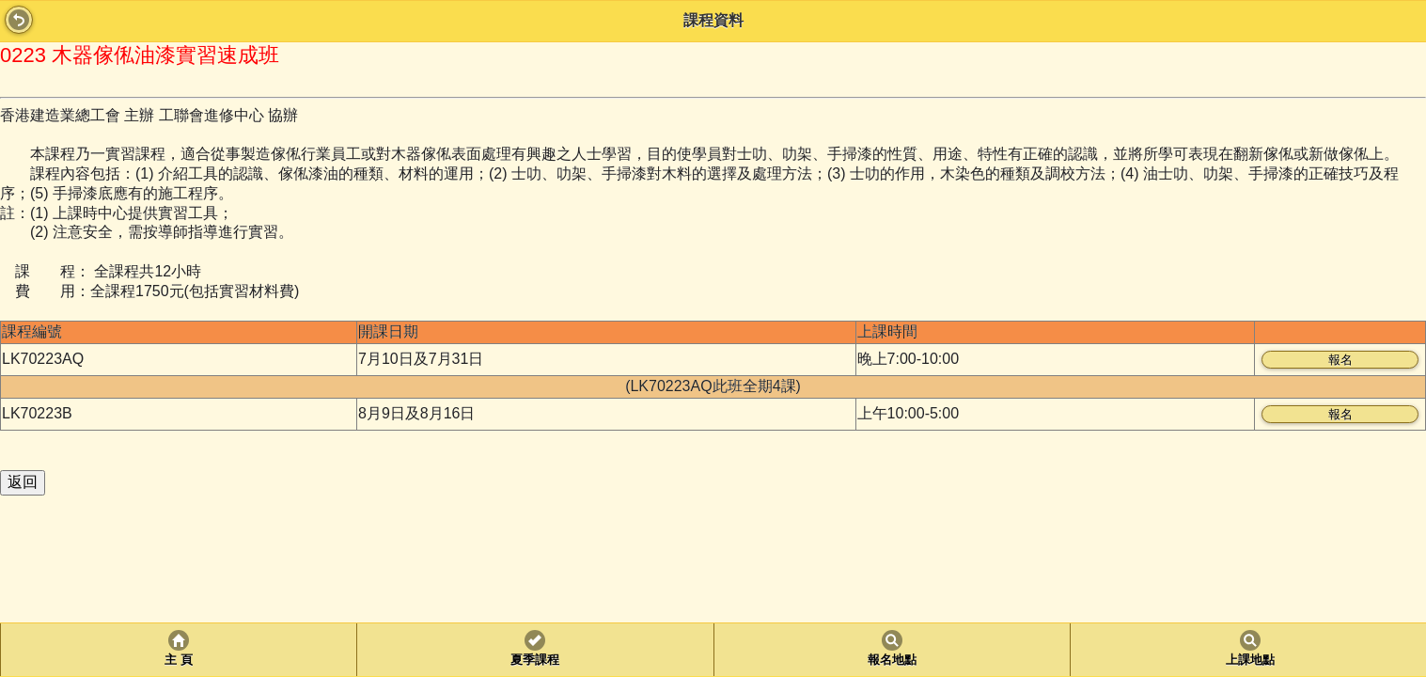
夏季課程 (534, 660)
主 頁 (178, 660)
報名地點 (892, 660)
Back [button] (19, 20)
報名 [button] (1340, 360)
